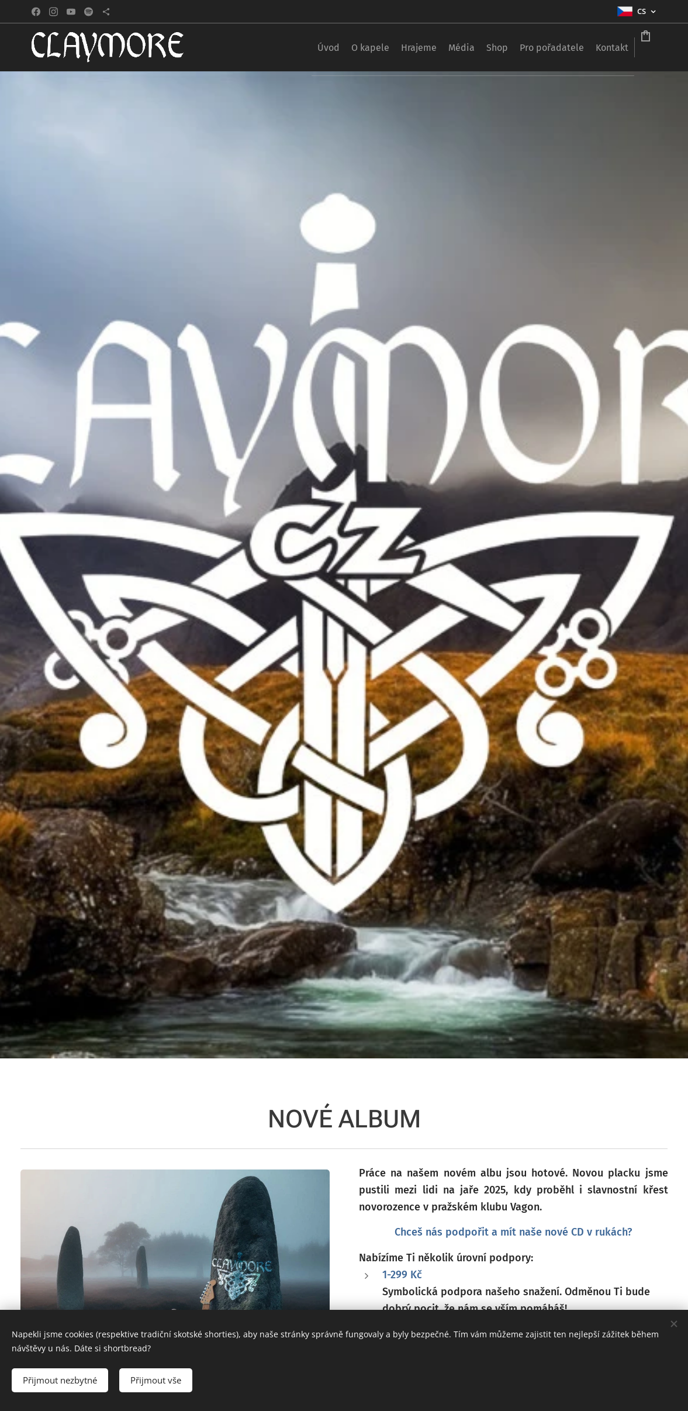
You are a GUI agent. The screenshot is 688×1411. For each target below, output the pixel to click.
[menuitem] (326, 47)
